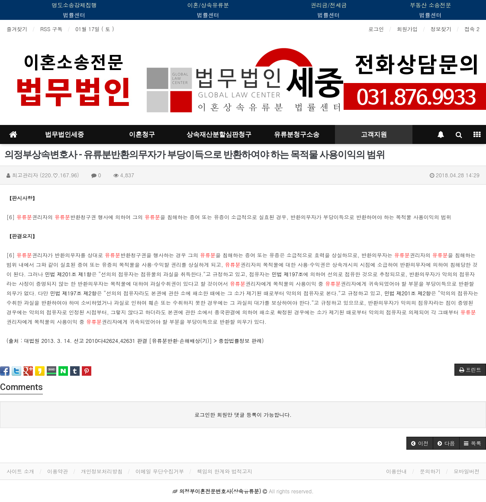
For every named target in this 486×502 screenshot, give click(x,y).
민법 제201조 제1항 (68, 274)
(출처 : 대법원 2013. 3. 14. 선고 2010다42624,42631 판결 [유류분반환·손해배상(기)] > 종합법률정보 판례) (135, 340)
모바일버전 (467, 471)
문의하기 (430, 471)
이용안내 (396, 471)
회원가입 (407, 28)
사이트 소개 (20, 471)
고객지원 (374, 134)
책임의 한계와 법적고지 (224, 471)
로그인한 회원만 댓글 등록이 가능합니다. (243, 414)
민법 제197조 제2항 (73, 293)
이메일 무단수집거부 (159, 471)
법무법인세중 (64, 134)
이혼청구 (142, 134)
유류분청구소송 (296, 134)
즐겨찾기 (16, 28)
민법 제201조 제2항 (407, 293)
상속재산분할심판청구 (219, 134)
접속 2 (472, 28)
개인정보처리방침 (101, 471)
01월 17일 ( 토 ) (94, 28)
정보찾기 (441, 28)
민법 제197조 (287, 274)
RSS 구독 (51, 28)
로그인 (376, 28)
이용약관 (57, 471)
